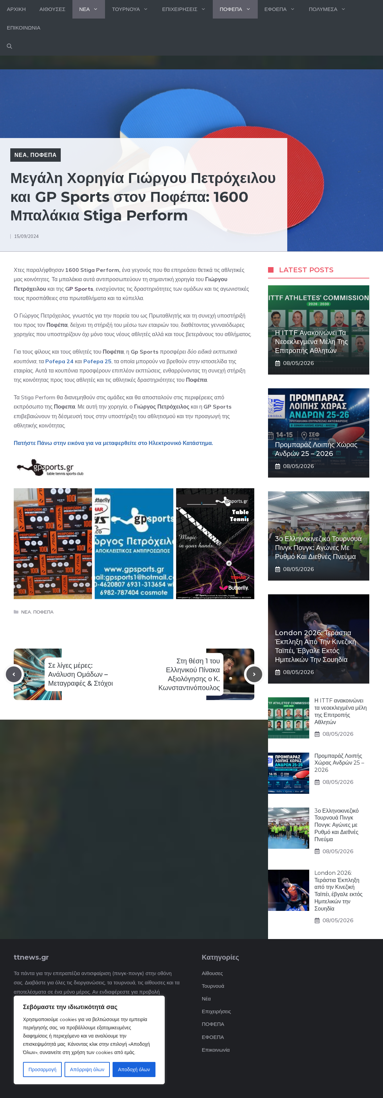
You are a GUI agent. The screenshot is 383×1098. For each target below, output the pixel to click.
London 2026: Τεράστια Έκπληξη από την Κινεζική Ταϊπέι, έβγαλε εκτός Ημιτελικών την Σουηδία (338, 891)
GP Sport (215, 406)
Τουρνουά (213, 986)
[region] (89, 1040)
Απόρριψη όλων (87, 1069)
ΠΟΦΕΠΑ (238, 9)
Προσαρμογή (42, 1069)
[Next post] (254, 674)
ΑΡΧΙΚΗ (16, 9)
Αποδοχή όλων (134, 1069)
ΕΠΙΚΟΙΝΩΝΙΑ (23, 27)
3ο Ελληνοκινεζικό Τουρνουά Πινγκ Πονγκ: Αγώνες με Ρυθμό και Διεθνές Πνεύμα (318, 548)
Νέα (206, 998)
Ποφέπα (57, 324)
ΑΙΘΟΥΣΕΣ (52, 9)
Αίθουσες (212, 973)
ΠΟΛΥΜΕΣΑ (331, 9)
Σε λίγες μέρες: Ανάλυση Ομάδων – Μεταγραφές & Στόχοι (80, 674)
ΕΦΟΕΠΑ (283, 9)
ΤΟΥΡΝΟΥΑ (133, 9)
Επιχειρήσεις (216, 1011)
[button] (9, 46)
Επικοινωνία (216, 1049)
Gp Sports (145, 351)
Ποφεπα (64, 406)
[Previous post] (13, 674)
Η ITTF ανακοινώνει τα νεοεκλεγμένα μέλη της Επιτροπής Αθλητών (311, 342)
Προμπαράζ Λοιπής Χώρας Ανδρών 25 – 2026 (339, 763)
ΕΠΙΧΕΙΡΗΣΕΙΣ (187, 9)
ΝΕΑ (92, 9)
